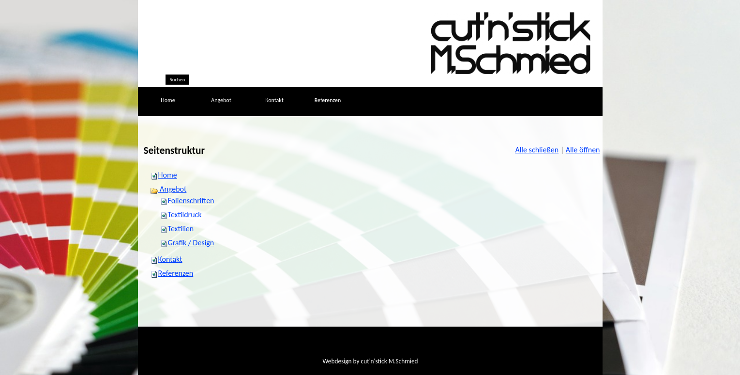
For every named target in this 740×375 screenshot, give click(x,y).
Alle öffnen (583, 149)
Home (167, 175)
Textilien (181, 228)
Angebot (168, 189)
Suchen (177, 79)
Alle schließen (537, 149)
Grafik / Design (191, 242)
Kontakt (170, 259)
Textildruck (185, 214)
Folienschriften (191, 200)
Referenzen (176, 273)
